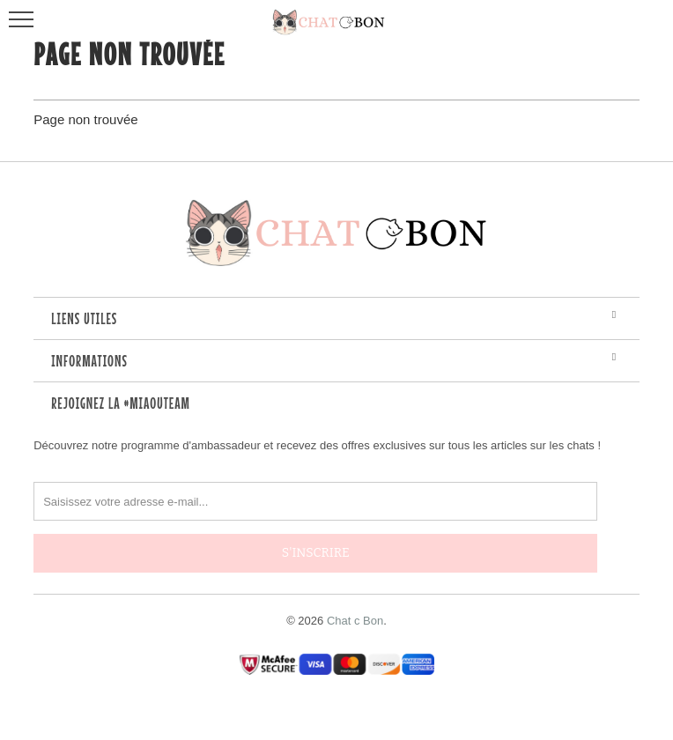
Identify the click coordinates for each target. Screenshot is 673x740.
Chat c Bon (355, 620)
